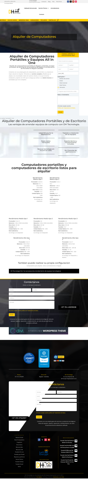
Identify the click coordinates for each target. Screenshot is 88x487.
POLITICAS (59, 1)
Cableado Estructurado (30, 8)
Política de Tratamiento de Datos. (66, 108)
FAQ (53, 1)
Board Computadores (19, 450)
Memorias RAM (24, 20)
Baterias (3, 20)
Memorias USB (19, 460)
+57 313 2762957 (33, 0)
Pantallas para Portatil (19, 465)
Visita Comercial (62, 83)
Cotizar (60, 81)
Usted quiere (61, 76)
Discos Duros (12, 20)
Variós (19, 477)
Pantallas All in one (19, 463)
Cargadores (34, 20)
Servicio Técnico (43, 8)
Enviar (60, 112)
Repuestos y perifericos (19, 467)
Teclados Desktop (19, 472)
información (61, 87)
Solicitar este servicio (63, 78)
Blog (49, 1)
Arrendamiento (55, 8)
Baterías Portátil (19, 448)
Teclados (44, 20)
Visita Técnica (62, 85)
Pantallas (52, 20)
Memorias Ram (19, 458)
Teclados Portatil (19, 475)
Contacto (43, 1)
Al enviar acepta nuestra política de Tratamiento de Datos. (23, 321)
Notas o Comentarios (63, 94)
